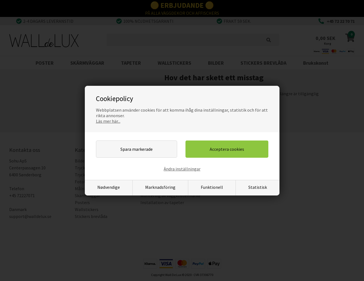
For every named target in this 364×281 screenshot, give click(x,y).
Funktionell (212, 187)
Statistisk (257, 187)
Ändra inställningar (182, 169)
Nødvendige (108, 187)
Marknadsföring (160, 187)
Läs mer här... (108, 121)
